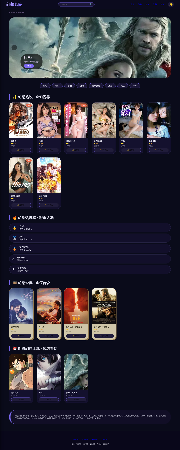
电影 (132, 4)
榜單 (162, 4)
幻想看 (29, 66)
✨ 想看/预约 (21, 150)
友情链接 (95, 439)
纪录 (155, 4)
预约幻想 (21, 399)
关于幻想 (75, 439)
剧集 (140, 4)
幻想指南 (85, 439)
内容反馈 (104, 439)
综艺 (148, 4)
